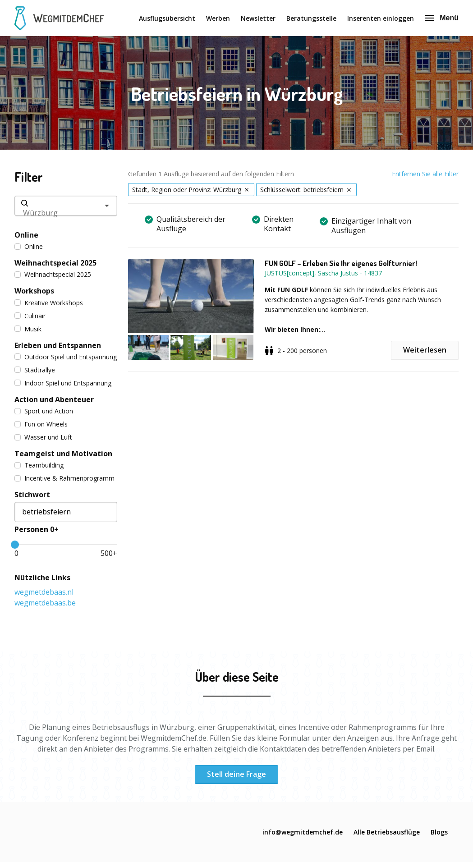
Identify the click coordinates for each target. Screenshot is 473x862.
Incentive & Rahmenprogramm (64, 478)
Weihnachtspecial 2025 (52, 274)
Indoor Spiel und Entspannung (62, 383)
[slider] (15, 545)
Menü (442, 18)
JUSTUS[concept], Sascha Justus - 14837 (323, 273)
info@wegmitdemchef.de (302, 832)
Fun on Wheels (41, 424)
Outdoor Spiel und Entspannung (65, 357)
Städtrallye (34, 370)
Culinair (30, 316)
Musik (27, 329)
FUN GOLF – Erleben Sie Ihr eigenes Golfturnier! (341, 263)
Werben (218, 18)
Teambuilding (39, 465)
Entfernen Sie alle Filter (425, 174)
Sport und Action (43, 411)
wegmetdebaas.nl (43, 592)
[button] (196, 309)
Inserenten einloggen (380, 18)
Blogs (439, 832)
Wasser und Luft (43, 437)
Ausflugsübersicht (167, 18)
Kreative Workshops (48, 302)
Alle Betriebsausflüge (387, 832)
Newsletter (258, 18)
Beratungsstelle (311, 18)
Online (28, 246)
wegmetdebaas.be (45, 603)
